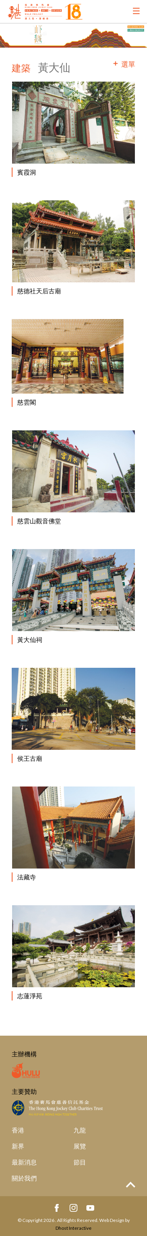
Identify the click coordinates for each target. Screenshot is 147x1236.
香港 (18, 1130)
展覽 (80, 1146)
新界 (18, 1146)
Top (130, 1185)
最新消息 (24, 1162)
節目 (80, 1162)
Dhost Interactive (73, 1228)
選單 (128, 64)
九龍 (80, 1130)
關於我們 (24, 1178)
